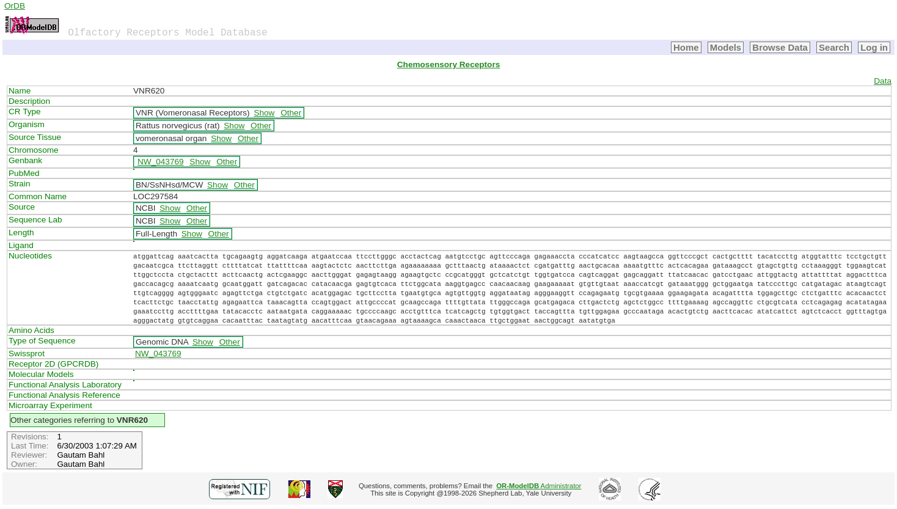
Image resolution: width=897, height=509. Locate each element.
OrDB (14, 5)
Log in (874, 47)
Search (834, 47)
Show (264, 112)
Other (290, 112)
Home (686, 47)
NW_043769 (160, 161)
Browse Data (780, 47)
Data (883, 81)
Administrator (538, 485)
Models (726, 47)
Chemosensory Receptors (448, 64)
